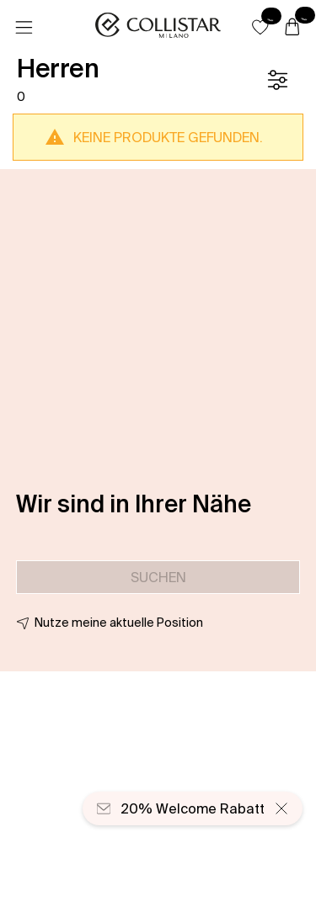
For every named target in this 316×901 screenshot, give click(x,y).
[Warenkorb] (292, 28)
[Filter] (277, 80)
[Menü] (23, 28)
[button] (260, 27)
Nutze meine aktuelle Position (119, 622)
